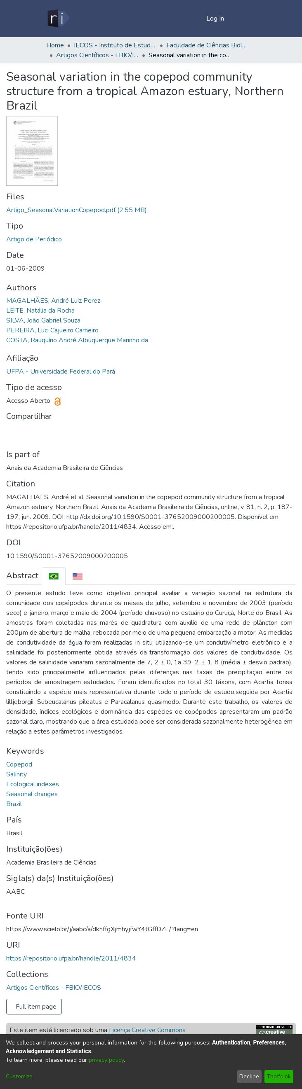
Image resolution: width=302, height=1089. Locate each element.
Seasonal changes (32, 794)
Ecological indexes (32, 784)
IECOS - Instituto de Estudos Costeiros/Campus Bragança (115, 45)
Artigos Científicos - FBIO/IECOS (97, 55)
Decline (249, 1076)
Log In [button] (215, 18)
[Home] (58, 18)
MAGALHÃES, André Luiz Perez (53, 300)
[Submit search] (187, 18)
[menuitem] (198, 18)
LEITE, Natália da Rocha (40, 310)
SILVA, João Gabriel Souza (43, 320)
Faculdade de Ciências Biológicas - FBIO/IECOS (207, 45)
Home (55, 45)
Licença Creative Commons (147, 1030)
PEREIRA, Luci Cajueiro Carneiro (52, 330)
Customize (19, 1076)
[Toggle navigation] (244, 18)
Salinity (16, 774)
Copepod (19, 764)
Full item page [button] (36, 1006)
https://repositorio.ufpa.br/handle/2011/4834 (71, 958)
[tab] (54, 576)
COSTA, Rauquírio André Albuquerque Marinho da (77, 340)
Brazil (14, 804)
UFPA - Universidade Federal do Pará (60, 371)
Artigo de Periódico (34, 239)
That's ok (279, 1076)
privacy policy (106, 1060)
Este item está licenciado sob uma (97, 1030)
